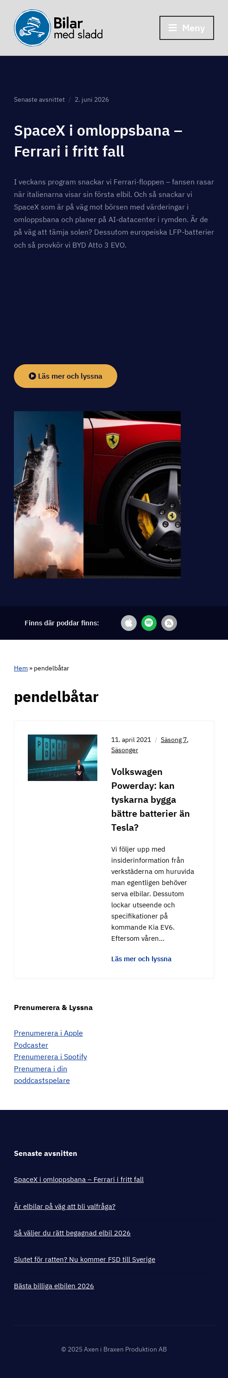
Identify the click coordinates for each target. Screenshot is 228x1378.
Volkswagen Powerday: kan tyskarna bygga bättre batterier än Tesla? (150, 799)
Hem (21, 668)
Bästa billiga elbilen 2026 (54, 1285)
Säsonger (124, 750)
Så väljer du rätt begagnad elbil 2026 (72, 1232)
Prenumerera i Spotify (50, 1056)
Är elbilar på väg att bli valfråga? (64, 1206)
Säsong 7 (174, 739)
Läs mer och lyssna (65, 376)
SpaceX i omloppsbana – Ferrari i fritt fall (79, 1179)
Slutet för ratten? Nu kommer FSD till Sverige (84, 1259)
